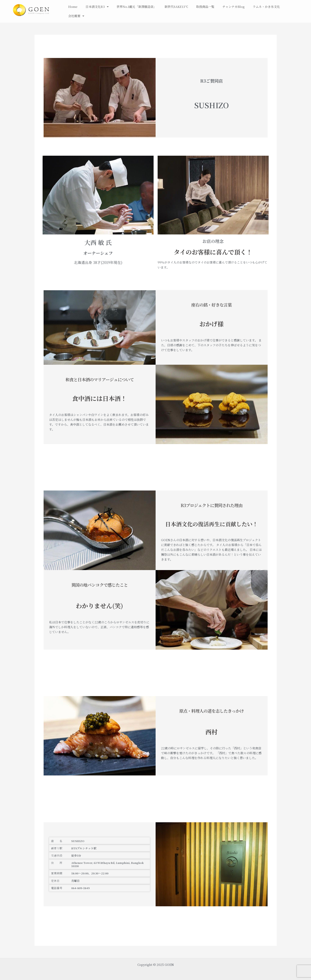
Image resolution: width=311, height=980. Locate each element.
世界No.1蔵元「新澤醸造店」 (136, 6)
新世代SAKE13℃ (176, 6)
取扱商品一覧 (205, 6)
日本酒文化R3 (97, 6)
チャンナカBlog (233, 6)
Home (72, 6)
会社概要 (76, 16)
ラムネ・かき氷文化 (266, 6)
